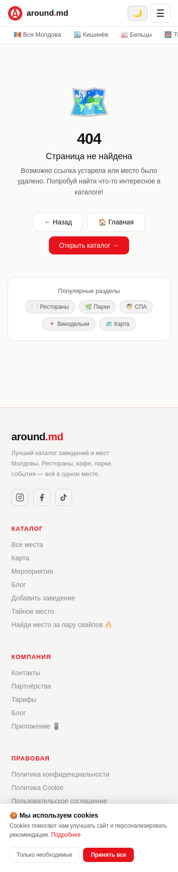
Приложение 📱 (35, 726)
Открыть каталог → (89, 245)
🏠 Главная (115, 222)
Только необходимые (44, 855)
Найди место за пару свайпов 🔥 (62, 625)
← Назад (58, 222)
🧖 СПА (136, 307)
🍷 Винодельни (68, 324)
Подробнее (66, 834)
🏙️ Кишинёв (91, 34)
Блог (18, 584)
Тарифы (24, 699)
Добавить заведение (43, 598)
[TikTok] (63, 497)
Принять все (108, 855)
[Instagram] (19, 497)
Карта (20, 558)
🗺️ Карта (117, 324)
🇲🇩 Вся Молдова (37, 34)
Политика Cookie (37, 787)
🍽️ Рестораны (50, 307)
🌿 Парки (97, 307)
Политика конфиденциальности (60, 774)
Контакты (25, 673)
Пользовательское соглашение (59, 801)
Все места (27, 544)
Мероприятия (32, 571)
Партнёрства (31, 686)
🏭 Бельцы (136, 34)
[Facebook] (41, 497)
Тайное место (32, 611)
